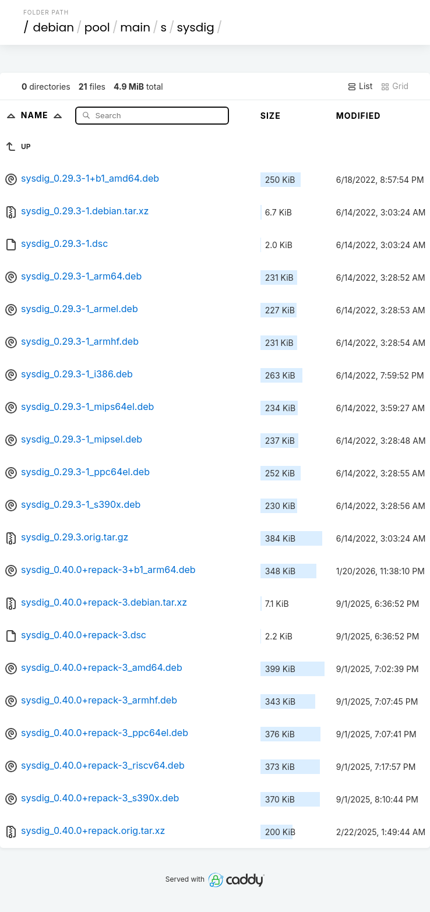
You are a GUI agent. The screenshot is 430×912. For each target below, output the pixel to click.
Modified (358, 116)
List (359, 86)
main (135, 27)
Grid (394, 86)
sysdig (195, 27)
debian (53, 27)
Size (270, 116)
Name (44, 115)
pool (97, 27)
